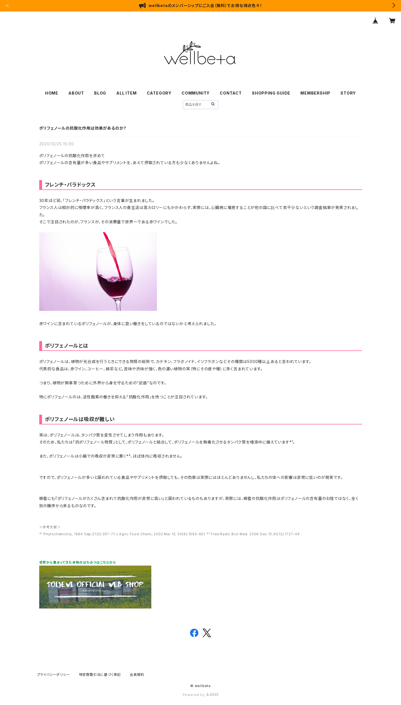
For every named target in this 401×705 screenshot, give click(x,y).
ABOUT (76, 93)
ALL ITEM (126, 93)
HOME (51, 93)
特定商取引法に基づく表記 (100, 674)
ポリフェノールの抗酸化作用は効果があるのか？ (83, 128)
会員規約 (137, 674)
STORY (348, 93)
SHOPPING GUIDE (271, 93)
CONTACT (231, 93)
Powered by (201, 695)
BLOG (100, 93)
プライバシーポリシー (53, 674)
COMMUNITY (196, 93)
